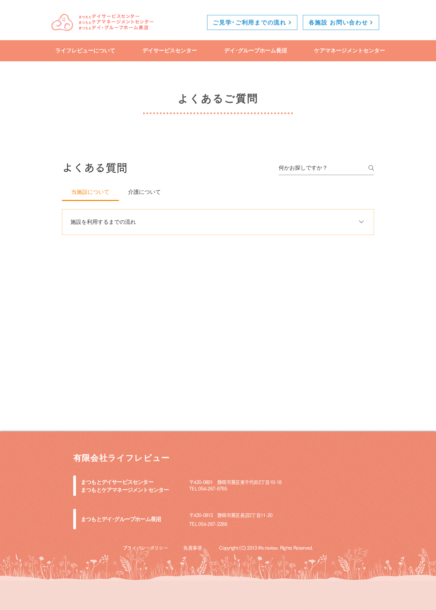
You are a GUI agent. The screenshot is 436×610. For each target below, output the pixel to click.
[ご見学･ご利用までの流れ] (252, 22)
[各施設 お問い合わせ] (341, 22)
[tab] (90, 192)
